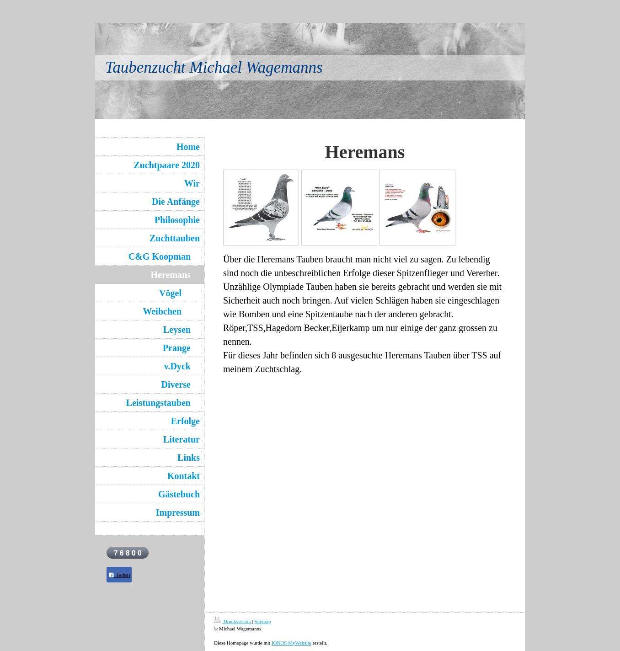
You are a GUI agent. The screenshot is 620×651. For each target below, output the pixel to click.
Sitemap (262, 621)
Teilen (119, 575)
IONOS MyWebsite (291, 643)
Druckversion (233, 621)
